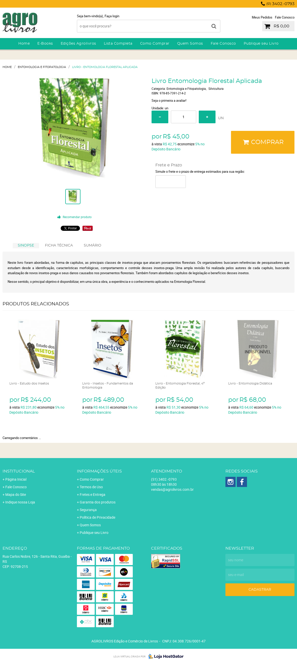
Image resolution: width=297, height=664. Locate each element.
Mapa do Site (15, 494)
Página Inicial (15, 479)
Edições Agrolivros (78, 43)
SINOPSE (26, 245)
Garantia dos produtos (98, 502)
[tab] (26, 245)
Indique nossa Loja (20, 502)
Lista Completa (118, 43)
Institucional (19, 471)
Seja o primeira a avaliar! (169, 100)
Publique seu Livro (261, 43)
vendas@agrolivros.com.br (172, 489)
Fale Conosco (284, 17)
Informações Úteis (99, 471)
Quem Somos (190, 43)
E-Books (45, 43)
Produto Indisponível (258, 349)
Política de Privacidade (97, 517)
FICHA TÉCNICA (59, 245)
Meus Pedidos (262, 17)
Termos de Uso (91, 486)
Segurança (88, 509)
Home (24, 43)
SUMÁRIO (92, 245)
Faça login (112, 16)
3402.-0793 (280, 4)
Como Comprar (155, 43)
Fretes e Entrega (92, 494)
